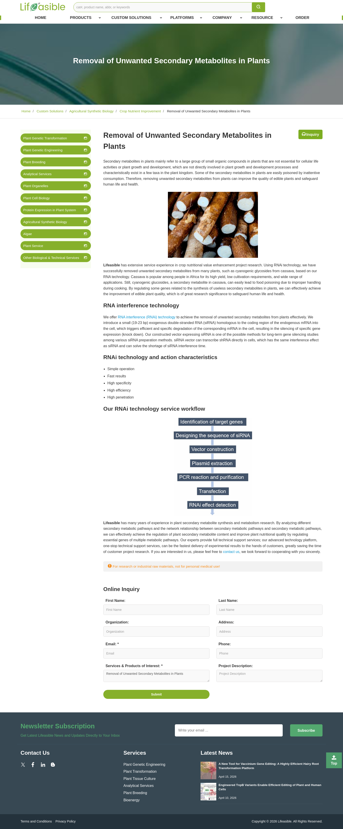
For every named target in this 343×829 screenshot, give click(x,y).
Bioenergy (131, 800)
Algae (27, 234)
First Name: (115, 600)
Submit (156, 694)
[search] (258, 7)
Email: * (112, 644)
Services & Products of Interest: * (134, 666)
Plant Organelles (35, 186)
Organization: (117, 622)
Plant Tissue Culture (139, 779)
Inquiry (312, 134)
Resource (266, 18)
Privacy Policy (65, 821)
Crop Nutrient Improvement (140, 111)
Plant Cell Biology (36, 198)
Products (85, 18)
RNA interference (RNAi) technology (146, 317)
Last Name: (228, 600)
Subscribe (306, 730)
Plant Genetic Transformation (45, 138)
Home (40, 18)
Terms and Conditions (36, 821)
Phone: (225, 644)
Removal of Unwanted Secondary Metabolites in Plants (156, 676)
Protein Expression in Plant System (49, 210)
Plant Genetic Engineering (42, 150)
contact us (231, 552)
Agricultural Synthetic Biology (91, 111)
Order (302, 18)
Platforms (186, 18)
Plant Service (33, 246)
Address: (226, 622)
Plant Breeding (34, 162)
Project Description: (236, 666)
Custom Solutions (136, 18)
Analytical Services (37, 174)
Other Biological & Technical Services (51, 258)
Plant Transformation (140, 771)
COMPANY (227, 18)
